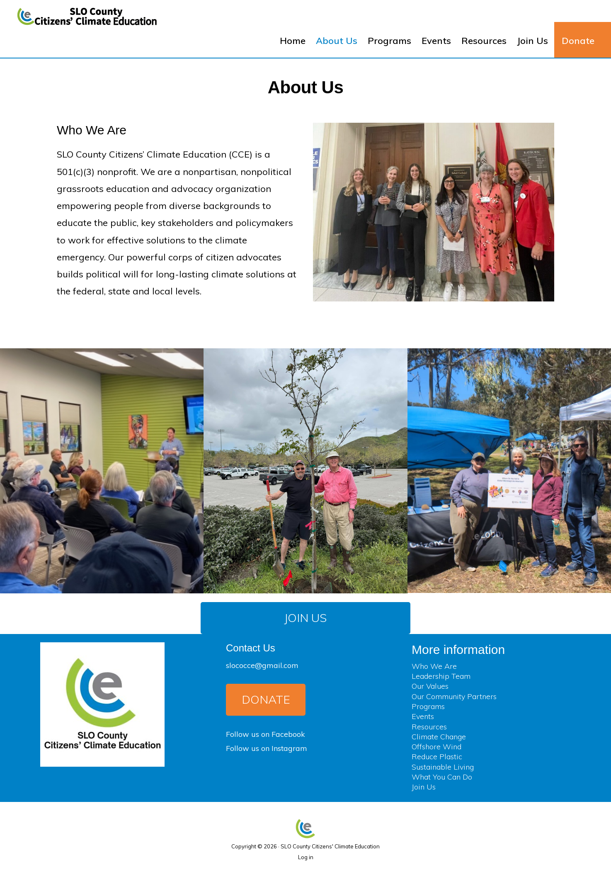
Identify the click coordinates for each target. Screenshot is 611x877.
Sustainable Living (443, 767)
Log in (305, 857)
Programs (428, 706)
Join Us (305, 617)
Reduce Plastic (437, 756)
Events (423, 716)
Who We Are (434, 666)
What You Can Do (442, 777)
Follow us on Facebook (265, 734)
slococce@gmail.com (262, 665)
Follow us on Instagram (266, 748)
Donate (266, 699)
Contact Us (250, 647)
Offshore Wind (436, 746)
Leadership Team (441, 676)
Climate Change (439, 736)
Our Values (430, 686)
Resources (429, 726)
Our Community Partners (454, 696)
